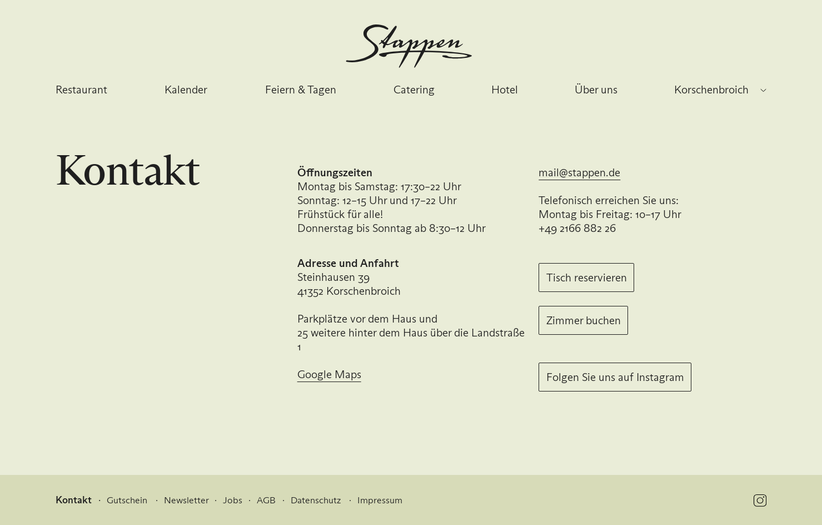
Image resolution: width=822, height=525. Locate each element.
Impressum (379, 500)
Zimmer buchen (583, 320)
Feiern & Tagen (300, 89)
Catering (414, 89)
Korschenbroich (711, 89)
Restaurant (81, 89)
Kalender (186, 89)
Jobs (232, 500)
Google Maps (329, 374)
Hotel (504, 89)
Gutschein (127, 500)
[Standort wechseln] (764, 90)
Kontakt (74, 500)
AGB (266, 500)
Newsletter (186, 500)
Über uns (596, 89)
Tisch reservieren (586, 277)
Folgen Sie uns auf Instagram (615, 377)
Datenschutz (316, 500)
